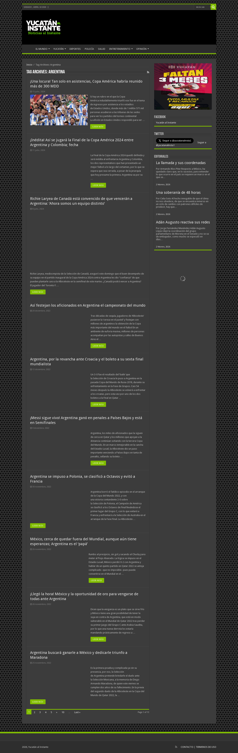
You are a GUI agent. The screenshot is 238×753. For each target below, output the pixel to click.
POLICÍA (89, 49)
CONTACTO (187, 747)
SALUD (101, 49)
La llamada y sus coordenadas (181, 163)
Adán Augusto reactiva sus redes (183, 222)
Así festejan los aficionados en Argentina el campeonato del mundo (87, 305)
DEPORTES (75, 49)
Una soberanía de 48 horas (178, 192)
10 (63, 712)
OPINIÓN (141, 49)
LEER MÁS (98, 126)
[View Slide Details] (183, 87)
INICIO (28, 48)
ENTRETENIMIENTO (119, 49)
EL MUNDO (41, 49)
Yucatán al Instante (166, 122)
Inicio (29, 64)
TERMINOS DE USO (206, 747)
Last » (77, 712)
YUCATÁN (58, 49)
